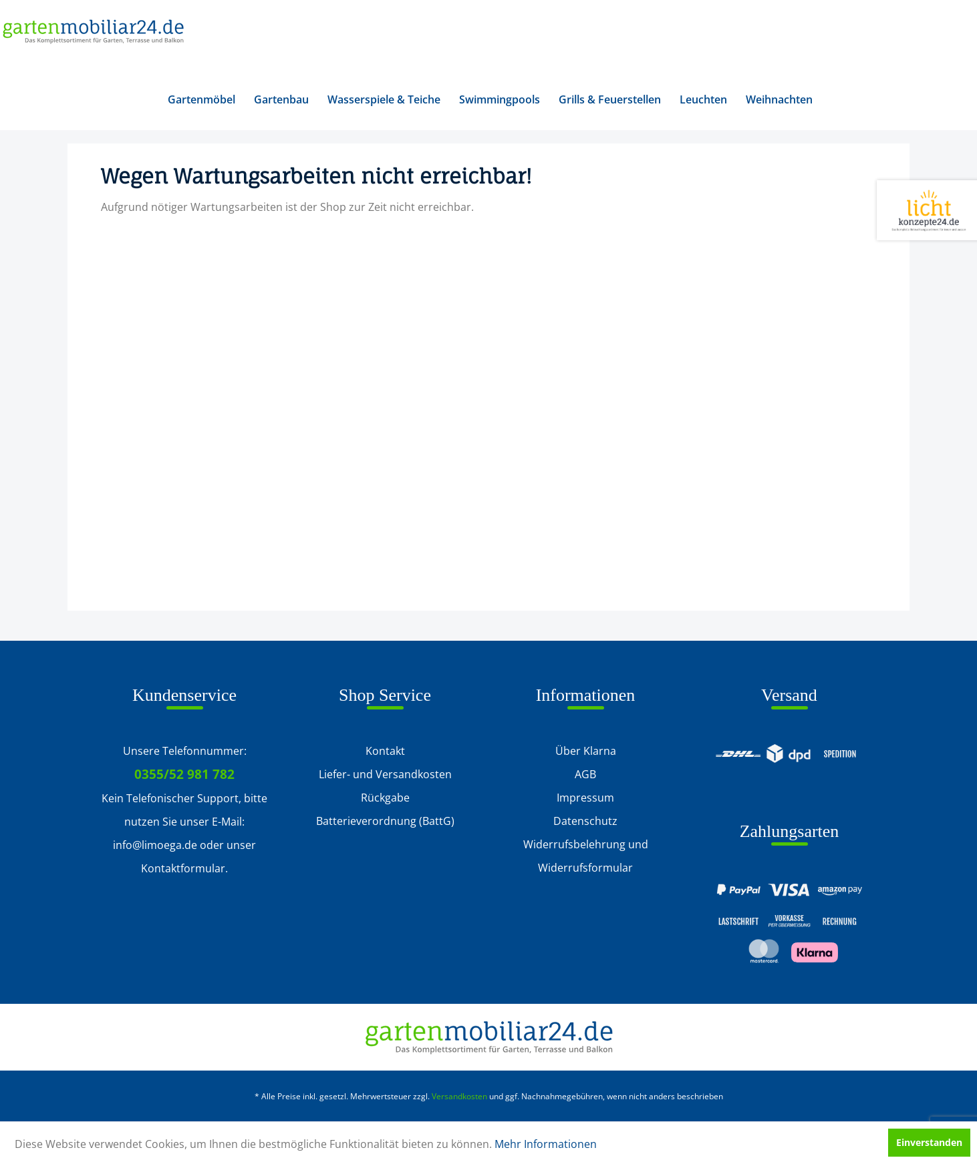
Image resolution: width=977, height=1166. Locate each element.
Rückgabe (385, 797)
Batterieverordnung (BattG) (385, 821)
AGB (585, 774)
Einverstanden (929, 1142)
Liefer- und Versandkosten (385, 774)
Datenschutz (585, 821)
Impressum (585, 797)
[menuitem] (201, 99)
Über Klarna (585, 751)
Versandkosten (459, 1096)
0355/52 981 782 (184, 774)
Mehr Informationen (546, 1144)
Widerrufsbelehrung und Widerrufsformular (585, 856)
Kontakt (385, 751)
